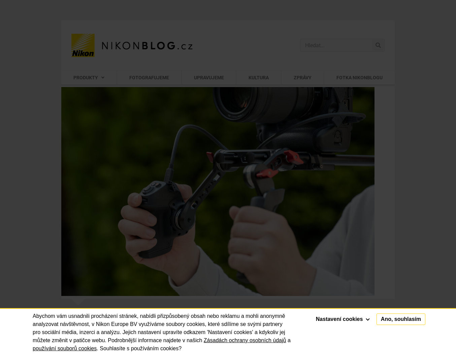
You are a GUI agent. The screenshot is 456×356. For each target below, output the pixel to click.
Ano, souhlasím (401, 319)
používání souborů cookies (65, 348)
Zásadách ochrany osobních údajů (245, 340)
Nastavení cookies (343, 319)
